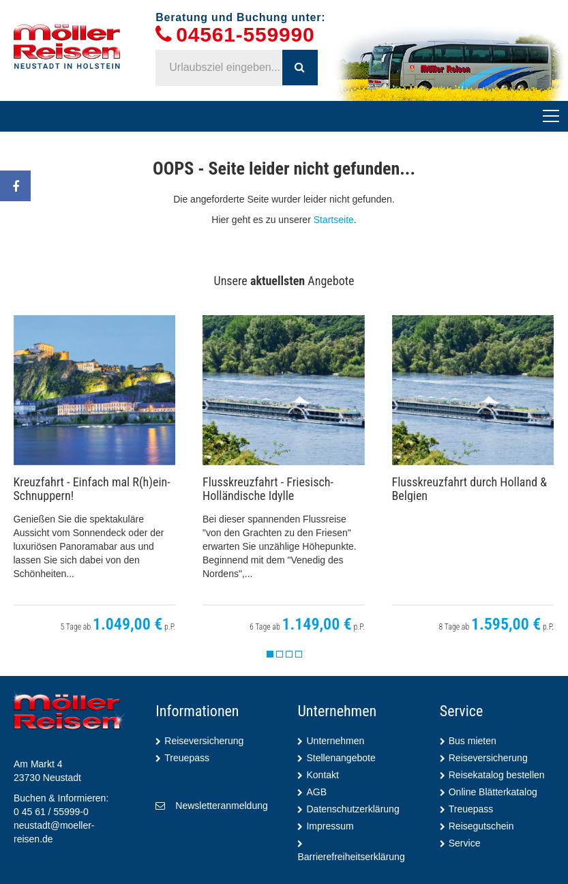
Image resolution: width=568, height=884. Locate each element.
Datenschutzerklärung (352, 809)
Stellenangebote (340, 757)
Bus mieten (472, 740)
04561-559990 (245, 35)
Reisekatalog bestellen (497, 774)
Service (465, 843)
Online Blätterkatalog (493, 791)
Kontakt (322, 774)
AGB (316, 791)
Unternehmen (335, 740)
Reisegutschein (481, 826)
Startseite (334, 219)
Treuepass (186, 757)
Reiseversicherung (203, 740)
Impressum (329, 826)
